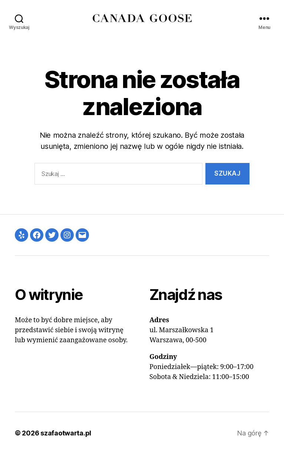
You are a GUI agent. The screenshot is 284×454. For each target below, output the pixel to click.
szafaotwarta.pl (65, 433)
